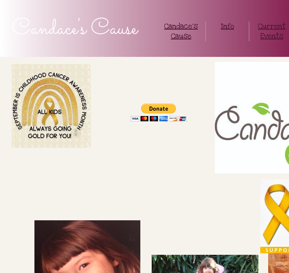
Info (227, 26)
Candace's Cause (181, 31)
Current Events (272, 31)
